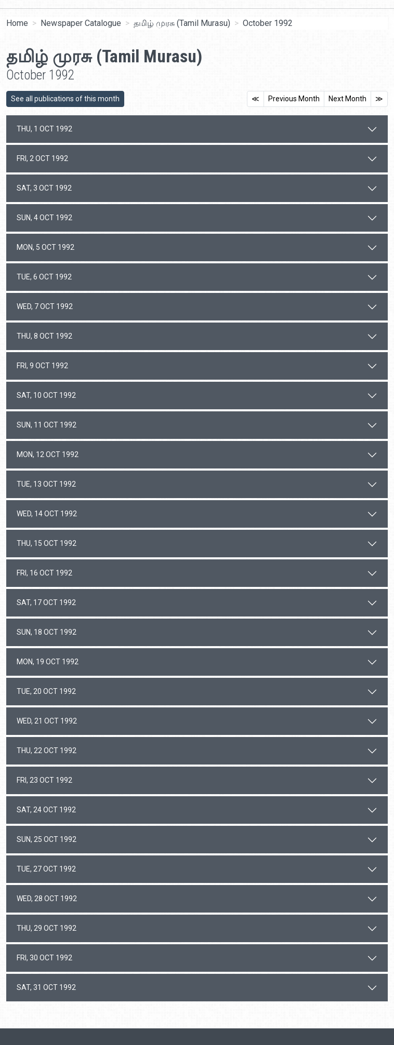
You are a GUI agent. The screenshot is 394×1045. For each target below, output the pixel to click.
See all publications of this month (65, 99)
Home (17, 23)
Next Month (347, 99)
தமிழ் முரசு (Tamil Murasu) (182, 23)
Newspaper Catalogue (81, 23)
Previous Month (294, 99)
